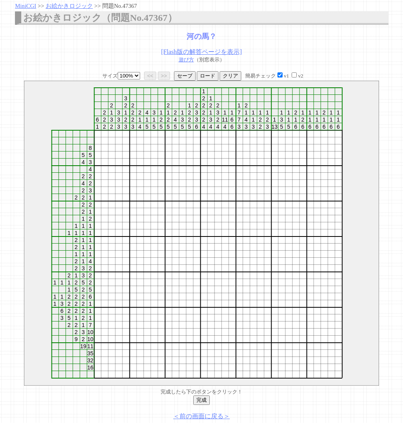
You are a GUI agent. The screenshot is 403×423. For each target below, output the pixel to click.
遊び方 (186, 60)
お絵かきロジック (69, 6)
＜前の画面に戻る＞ (201, 416)
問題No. (119, 6)
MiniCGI (25, 6)
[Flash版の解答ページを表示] (201, 51)
